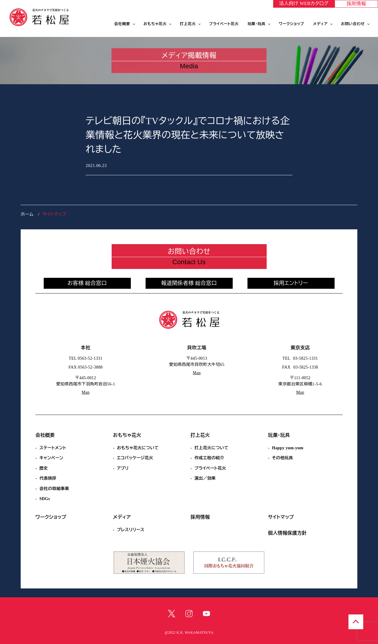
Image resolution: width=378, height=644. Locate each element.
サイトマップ (281, 517)
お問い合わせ (353, 24)
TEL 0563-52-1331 (85, 358)
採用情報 (356, 3)
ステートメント (52, 448)
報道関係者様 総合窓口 (189, 283)
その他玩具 (282, 458)
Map (85, 392)
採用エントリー (291, 283)
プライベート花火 (224, 24)
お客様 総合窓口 (87, 283)
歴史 (43, 468)
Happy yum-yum (287, 448)
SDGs (44, 499)
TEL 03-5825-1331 (300, 358)
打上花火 (188, 24)
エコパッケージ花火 (135, 458)
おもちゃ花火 (155, 24)
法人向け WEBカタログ (303, 3)
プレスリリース (130, 530)
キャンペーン (51, 458)
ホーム (27, 214)
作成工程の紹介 (209, 458)
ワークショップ (291, 24)
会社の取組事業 (54, 488)
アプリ (123, 468)
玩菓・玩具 (256, 24)
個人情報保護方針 (287, 533)
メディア (320, 24)
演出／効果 (205, 478)
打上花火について (211, 448)
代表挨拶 (47, 478)
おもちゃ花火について (138, 448)
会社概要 (122, 24)
